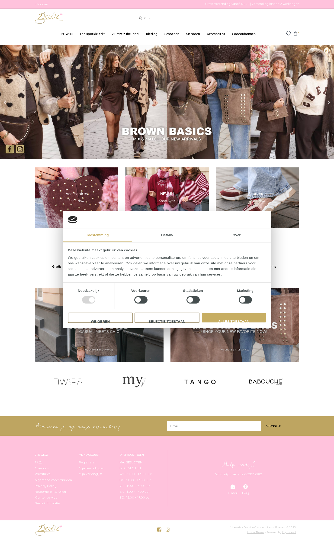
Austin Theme (255, 532)
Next (319, 102)
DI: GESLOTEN (130, 468)
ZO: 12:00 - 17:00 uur (135, 497)
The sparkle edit (92, 34)
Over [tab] (237, 235)
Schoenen (171, 34)
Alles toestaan (233, 321)
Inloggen (41, 4)
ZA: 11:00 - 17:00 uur (134, 491)
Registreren (87, 462)
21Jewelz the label (125, 34)
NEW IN (67, 34)
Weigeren (100, 321)
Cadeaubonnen (244, 34)
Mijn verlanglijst (90, 474)
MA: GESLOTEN (130, 462)
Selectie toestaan (167, 321)
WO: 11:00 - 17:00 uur (135, 474)
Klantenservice (46, 497)
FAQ (38, 462)
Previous (15, 102)
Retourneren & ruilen (50, 491)
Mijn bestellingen (91, 468)
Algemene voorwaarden (53, 480)
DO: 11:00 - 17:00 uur (135, 480)
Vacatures (43, 474)
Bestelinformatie (47, 503)
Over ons (42, 468)
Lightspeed (289, 532)
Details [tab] (167, 235)
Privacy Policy (45, 486)
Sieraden (193, 34)
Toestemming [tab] (97, 235)
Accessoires (216, 34)
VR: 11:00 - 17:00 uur (134, 486)
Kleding (151, 34)
